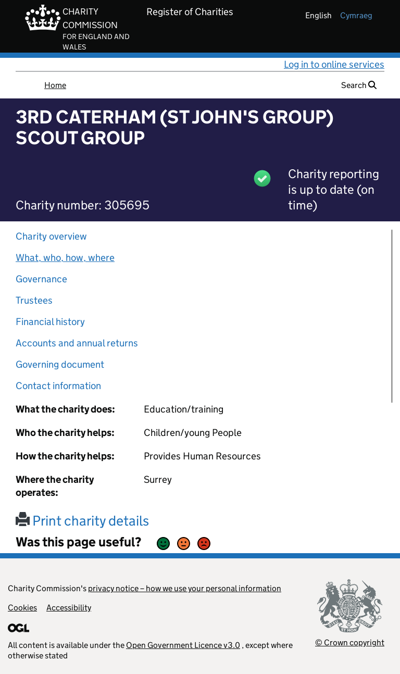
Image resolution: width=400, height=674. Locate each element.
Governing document (60, 364)
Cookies (22, 608)
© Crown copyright (349, 642)
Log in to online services (334, 64)
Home (55, 85)
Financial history (50, 322)
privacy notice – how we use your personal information (184, 588)
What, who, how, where (65, 258)
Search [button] (359, 85)
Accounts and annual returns (77, 343)
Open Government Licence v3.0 (183, 645)
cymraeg (356, 15)
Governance (41, 279)
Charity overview (51, 236)
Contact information (58, 386)
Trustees (34, 300)
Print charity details (82, 520)
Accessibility (68, 608)
